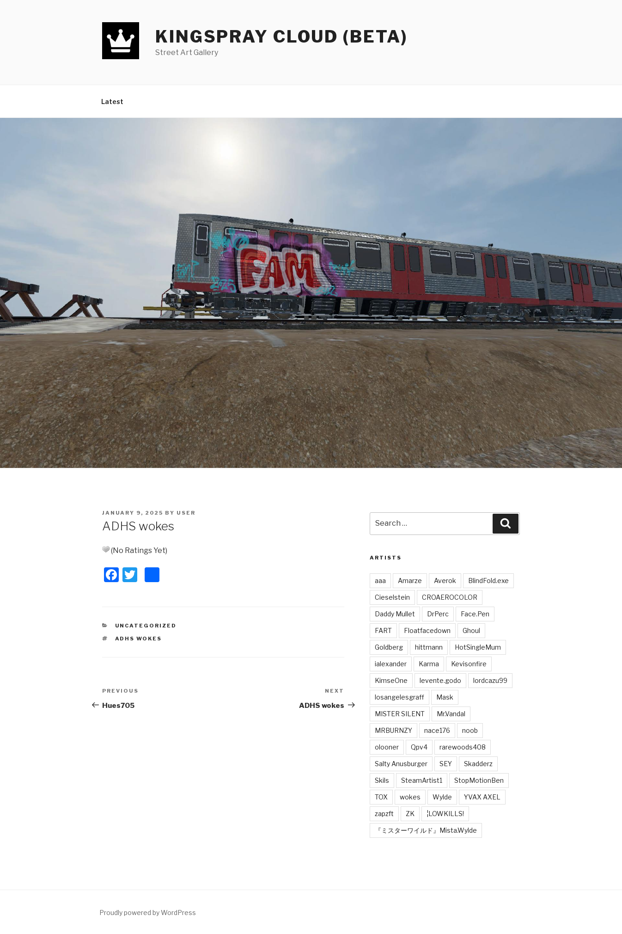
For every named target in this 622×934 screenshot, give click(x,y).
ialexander (391, 664)
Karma (429, 664)
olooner (387, 747)
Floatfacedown (427, 630)
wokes (410, 797)
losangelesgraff (399, 697)
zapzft (384, 813)
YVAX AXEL (482, 797)
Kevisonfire (469, 664)
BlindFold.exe (488, 580)
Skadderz (478, 764)
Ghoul (471, 630)
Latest (112, 101)
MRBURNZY (393, 730)
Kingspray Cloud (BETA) (281, 36)
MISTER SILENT (400, 714)
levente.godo (440, 680)
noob (470, 730)
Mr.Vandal (451, 714)
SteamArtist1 (421, 780)
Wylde (442, 797)
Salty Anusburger (401, 764)
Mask (444, 697)
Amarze (410, 580)
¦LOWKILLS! (445, 813)
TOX (381, 797)
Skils (382, 780)
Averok (445, 580)
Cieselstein (392, 597)
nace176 (437, 730)
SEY (445, 764)
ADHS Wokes (138, 638)
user (186, 513)
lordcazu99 (490, 680)
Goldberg (389, 647)
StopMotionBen (479, 780)
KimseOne (391, 680)
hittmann (429, 647)
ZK (410, 813)
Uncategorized (146, 625)
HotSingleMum (478, 647)
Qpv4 (419, 747)
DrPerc (438, 614)
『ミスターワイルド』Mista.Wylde (426, 830)
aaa (380, 580)
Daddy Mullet (395, 614)
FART (383, 630)
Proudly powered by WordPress (147, 912)
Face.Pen (475, 614)
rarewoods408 (462, 747)
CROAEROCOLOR (449, 597)
